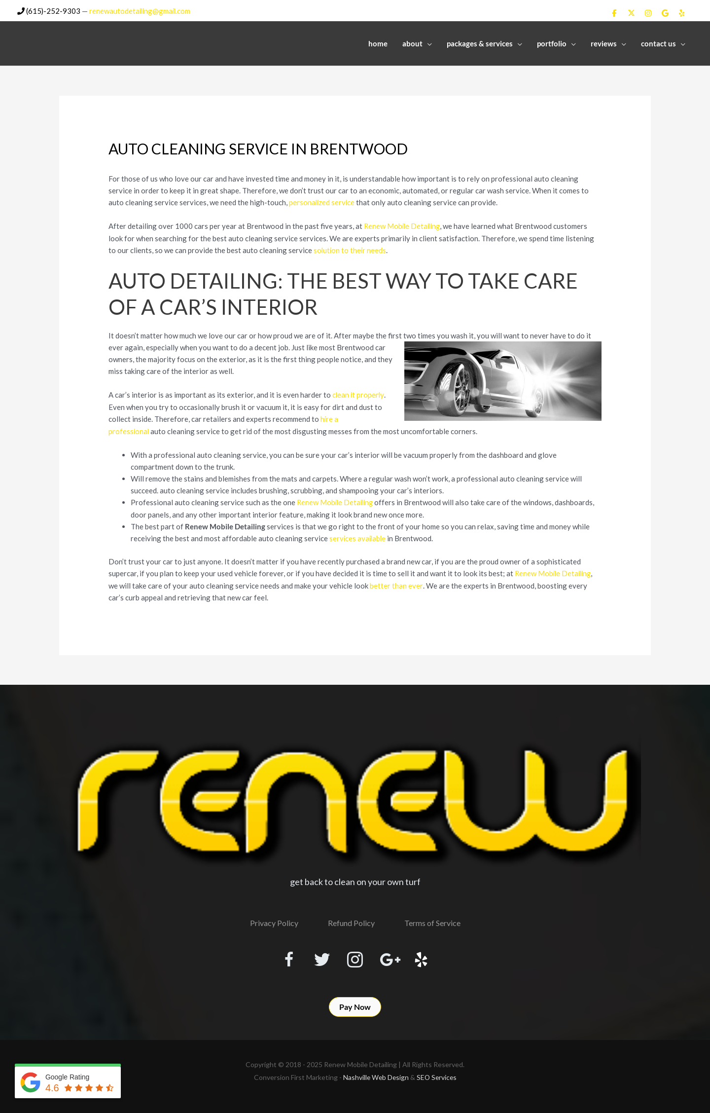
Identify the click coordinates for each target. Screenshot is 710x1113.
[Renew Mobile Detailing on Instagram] (647, 12)
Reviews (604, 42)
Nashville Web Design (375, 1076)
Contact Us (658, 42)
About (412, 42)
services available (358, 535)
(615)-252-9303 (49, 10)
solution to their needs (351, 248)
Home (378, 42)
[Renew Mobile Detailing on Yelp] (681, 12)
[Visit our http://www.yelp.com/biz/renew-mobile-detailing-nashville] (426, 957)
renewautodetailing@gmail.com (141, 10)
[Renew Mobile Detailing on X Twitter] (630, 12)
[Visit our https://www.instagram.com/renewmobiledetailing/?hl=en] (355, 957)
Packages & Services (480, 42)
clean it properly (358, 393)
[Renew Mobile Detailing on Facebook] (613, 12)
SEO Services (437, 1076)
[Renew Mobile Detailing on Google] (664, 12)
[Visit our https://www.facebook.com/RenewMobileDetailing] (284, 957)
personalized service (322, 201)
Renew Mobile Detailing (403, 225)
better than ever (396, 582)
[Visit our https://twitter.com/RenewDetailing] (319, 956)
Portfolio (552, 42)
